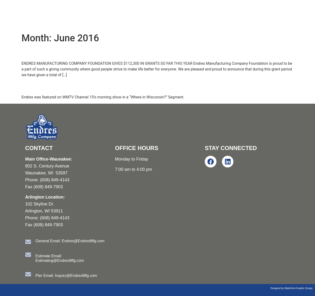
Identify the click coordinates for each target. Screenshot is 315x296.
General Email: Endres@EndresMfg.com (70, 241)
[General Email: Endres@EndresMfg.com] (28, 242)
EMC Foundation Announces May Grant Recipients (107, 52)
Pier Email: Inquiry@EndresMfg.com (66, 276)
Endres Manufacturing (52, 15)
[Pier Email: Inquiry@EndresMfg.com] (28, 274)
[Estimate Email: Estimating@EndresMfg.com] (28, 255)
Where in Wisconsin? (56, 86)
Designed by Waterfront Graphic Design (292, 288)
